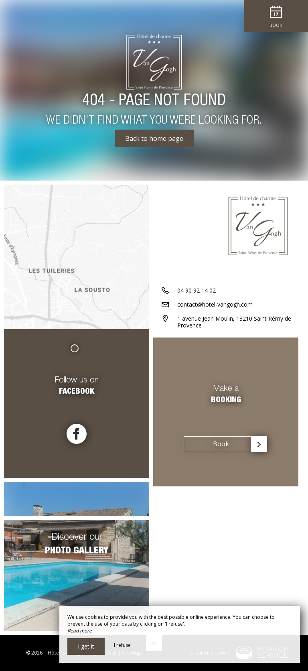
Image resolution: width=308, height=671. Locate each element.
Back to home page (154, 138)
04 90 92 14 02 (196, 290)
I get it (86, 646)
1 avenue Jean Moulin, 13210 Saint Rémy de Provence (234, 322)
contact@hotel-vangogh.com (215, 304)
